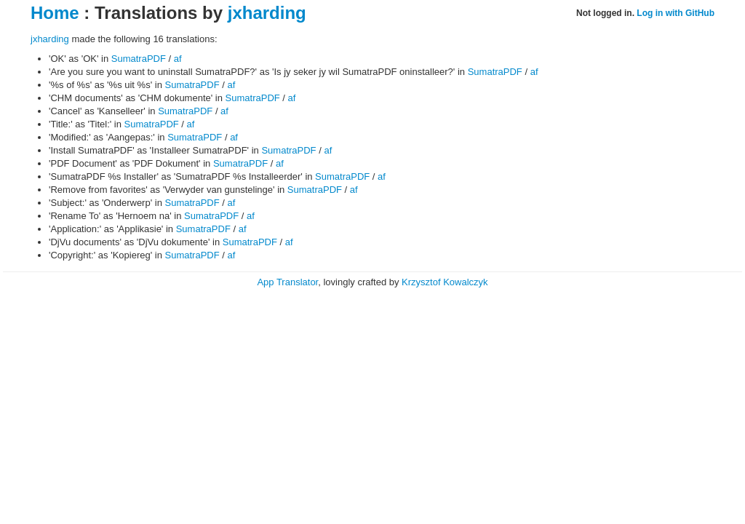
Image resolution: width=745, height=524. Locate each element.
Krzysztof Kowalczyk (444, 282)
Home (55, 13)
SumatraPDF (138, 58)
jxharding (267, 13)
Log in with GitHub (675, 13)
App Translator (287, 282)
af (178, 58)
